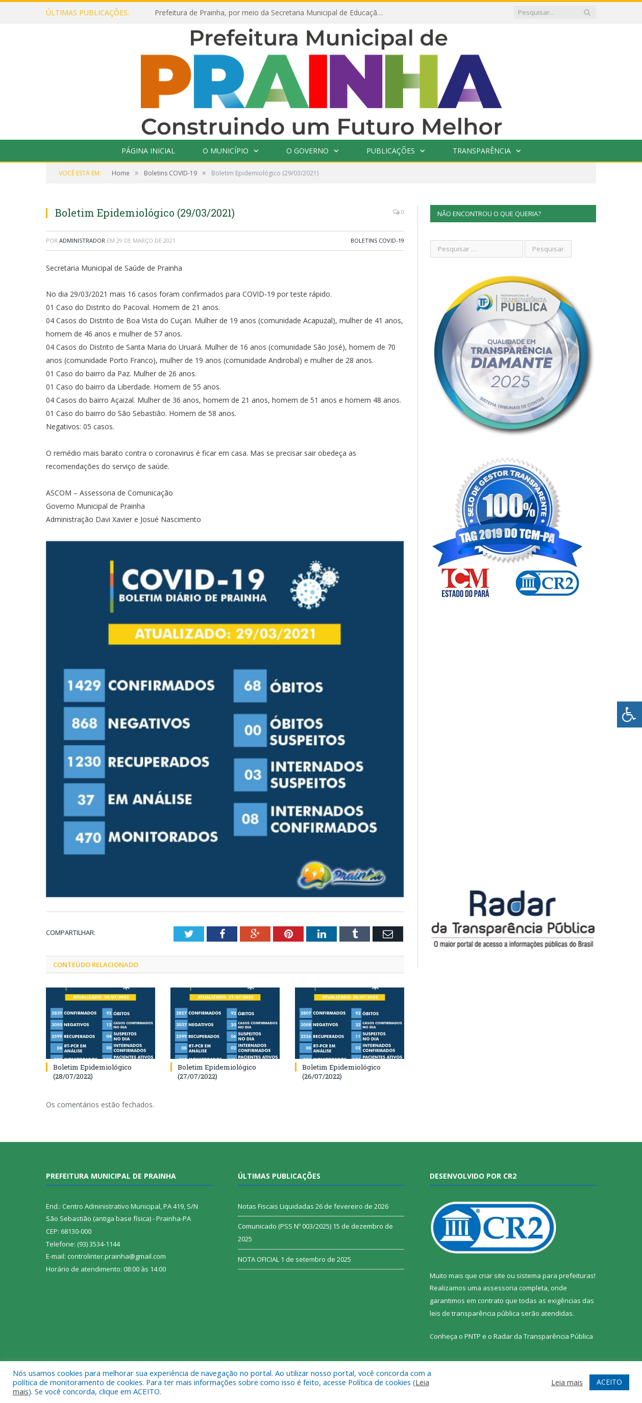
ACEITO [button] (609, 1382)
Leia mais (567, 1382)
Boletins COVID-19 (377, 240)
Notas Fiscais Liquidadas (276, 1206)
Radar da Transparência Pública (543, 1336)
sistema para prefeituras (555, 1275)
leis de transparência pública (475, 1313)
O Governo (307, 150)
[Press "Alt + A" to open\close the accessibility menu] (629, 715)
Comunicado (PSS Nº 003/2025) (284, 1226)
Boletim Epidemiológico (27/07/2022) (217, 1071)
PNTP (472, 1336)
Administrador (82, 240)
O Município (226, 150)
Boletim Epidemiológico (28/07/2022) (92, 1071)
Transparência (482, 150)
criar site (492, 1275)
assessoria (500, 1287)
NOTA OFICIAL (258, 1259)
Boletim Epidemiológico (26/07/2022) (341, 1071)
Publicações (390, 150)
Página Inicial (148, 150)
